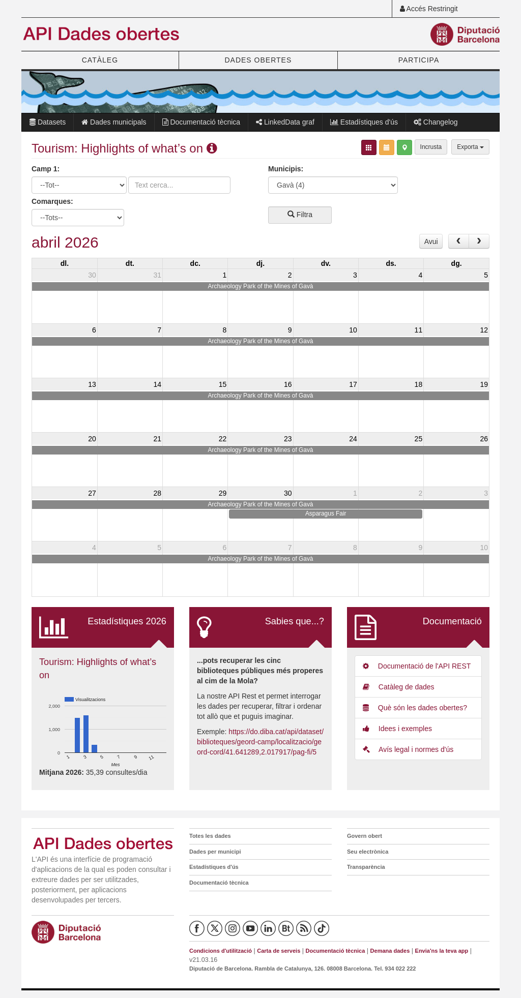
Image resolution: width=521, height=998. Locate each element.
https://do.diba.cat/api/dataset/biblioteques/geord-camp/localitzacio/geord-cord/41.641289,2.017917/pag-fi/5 (260, 742)
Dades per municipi (215, 852)
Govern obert (364, 836)
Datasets (48, 122)
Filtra (299, 214)
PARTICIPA (419, 60)
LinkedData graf (285, 122)
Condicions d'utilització (220, 951)
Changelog (436, 122)
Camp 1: (46, 169)
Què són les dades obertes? (415, 708)
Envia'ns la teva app (442, 951)
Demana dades (390, 951)
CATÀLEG (100, 60)
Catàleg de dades (399, 687)
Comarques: (52, 201)
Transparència (366, 867)
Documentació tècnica (201, 122)
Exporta (470, 146)
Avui (431, 241)
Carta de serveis (278, 951)
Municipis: (285, 169)
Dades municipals (113, 122)
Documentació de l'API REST (417, 666)
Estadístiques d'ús (364, 122)
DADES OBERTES (258, 60)
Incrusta (431, 146)
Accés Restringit (429, 9)
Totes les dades (210, 836)
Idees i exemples (397, 728)
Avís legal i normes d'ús (408, 749)
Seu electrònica (367, 852)
